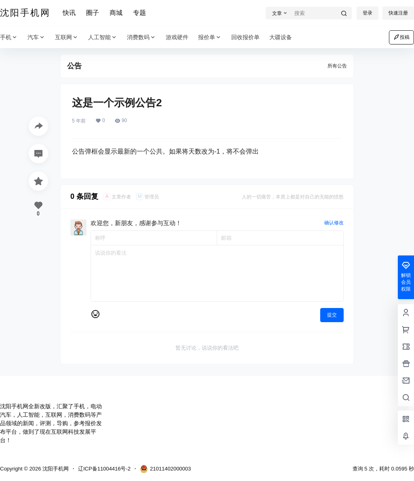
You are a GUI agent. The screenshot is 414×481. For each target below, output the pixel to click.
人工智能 (102, 37)
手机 (9, 37)
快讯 (69, 12)
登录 (367, 13)
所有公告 (337, 66)
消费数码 (141, 37)
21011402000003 (165, 469)
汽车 (36, 37)
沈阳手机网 (55, 469)
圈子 (92, 12)
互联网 (66, 37)
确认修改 (334, 223)
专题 (139, 12)
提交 (332, 315)
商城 (116, 12)
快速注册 (398, 13)
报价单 (210, 37)
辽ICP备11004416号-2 (104, 469)
